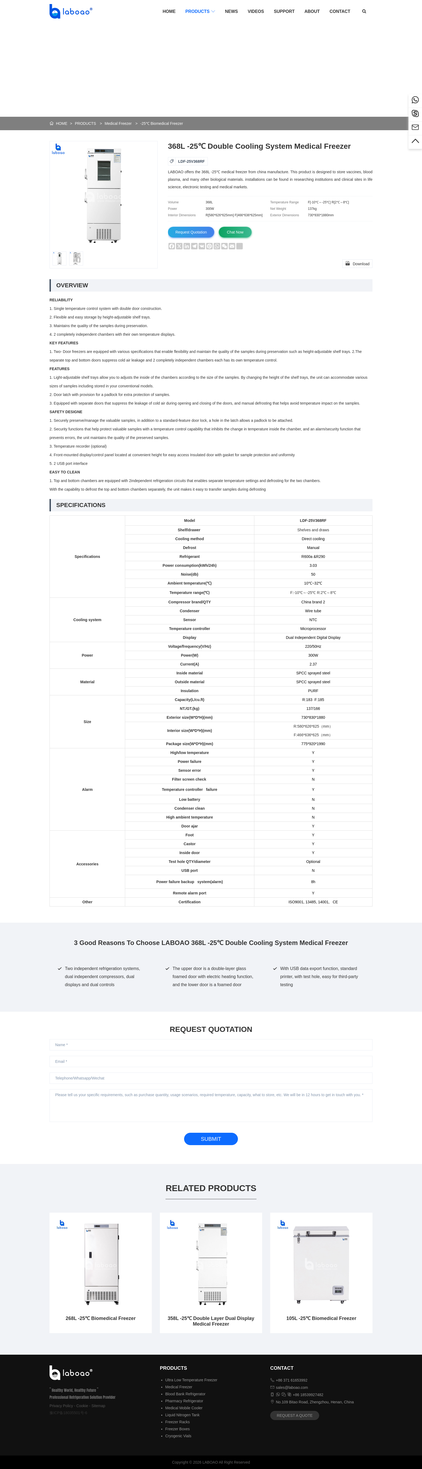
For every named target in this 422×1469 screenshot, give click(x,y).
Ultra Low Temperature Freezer (191, 1380)
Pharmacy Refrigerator (184, 1401)
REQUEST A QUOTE (295, 1415)
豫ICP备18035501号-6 (68, 1413)
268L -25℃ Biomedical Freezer (101, 1318)
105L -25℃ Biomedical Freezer (321, 1318)
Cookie (82, 1406)
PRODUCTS (200, 11)
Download (357, 263)
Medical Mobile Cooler (184, 1408)
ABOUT (312, 11)
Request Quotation (192, 232)
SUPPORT (284, 11)
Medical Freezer (118, 123)
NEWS (231, 11)
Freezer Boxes (177, 1429)
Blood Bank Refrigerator (185, 1394)
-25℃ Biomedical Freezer (161, 123)
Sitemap (98, 1406)
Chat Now (237, 232)
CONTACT (340, 11)
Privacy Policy (61, 1406)
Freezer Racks (177, 1422)
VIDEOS (256, 11)
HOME (169, 11)
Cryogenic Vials (178, 1436)
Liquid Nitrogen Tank (182, 1415)
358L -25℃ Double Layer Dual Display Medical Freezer (211, 1321)
